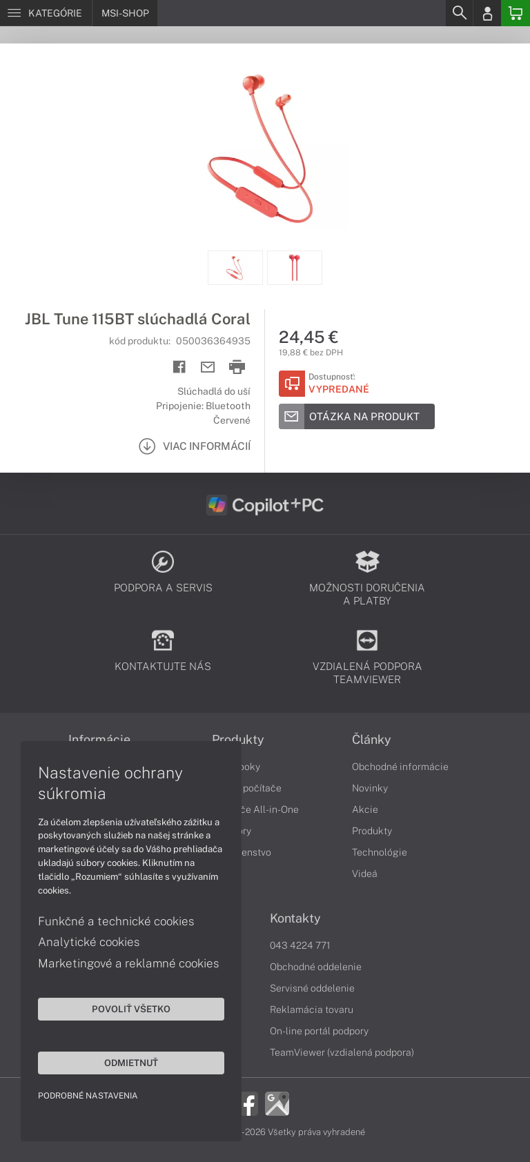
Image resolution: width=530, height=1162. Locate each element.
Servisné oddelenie (312, 988)
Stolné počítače (247, 788)
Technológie (379, 852)
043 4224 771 (300, 945)
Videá (364, 873)
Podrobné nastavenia (88, 1096)
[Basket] (515, 13)
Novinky (370, 788)
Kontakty (295, 918)
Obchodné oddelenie (316, 966)
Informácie (99, 739)
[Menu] (46, 13)
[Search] (459, 13)
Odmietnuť (131, 1062)
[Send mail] (208, 367)
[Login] (487, 13)
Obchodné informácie (400, 766)
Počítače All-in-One (255, 809)
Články (371, 739)
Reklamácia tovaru (311, 1009)
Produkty (238, 739)
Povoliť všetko (131, 1008)
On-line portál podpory (319, 1030)
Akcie (365, 809)
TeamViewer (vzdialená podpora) (342, 1052)
